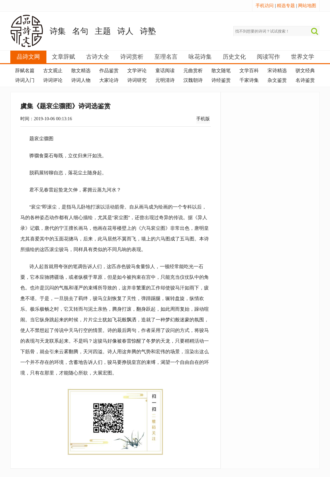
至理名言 (166, 57)
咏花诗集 (200, 57)
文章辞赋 (63, 57)
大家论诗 (109, 80)
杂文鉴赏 (277, 80)
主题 (103, 31)
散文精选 (81, 70)
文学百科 (249, 70)
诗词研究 (137, 80)
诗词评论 (53, 80)
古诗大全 (97, 57)
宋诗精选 (277, 70)
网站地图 (307, 5)
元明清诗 (165, 80)
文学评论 (137, 70)
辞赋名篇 (24, 70)
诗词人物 (81, 80)
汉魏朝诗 (193, 80)
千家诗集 (249, 80)
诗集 (58, 31)
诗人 (125, 31)
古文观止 (53, 70)
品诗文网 (28, 57)
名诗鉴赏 (305, 80)
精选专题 (286, 5)
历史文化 (234, 57)
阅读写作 (268, 57)
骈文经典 (305, 70)
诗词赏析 (131, 57)
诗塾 (148, 31)
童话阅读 (165, 70)
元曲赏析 (193, 70)
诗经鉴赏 (221, 80)
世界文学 (302, 57)
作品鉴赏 (109, 70)
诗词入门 (24, 80)
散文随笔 (221, 70)
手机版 (203, 118)
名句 (80, 31)
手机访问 (265, 5)
